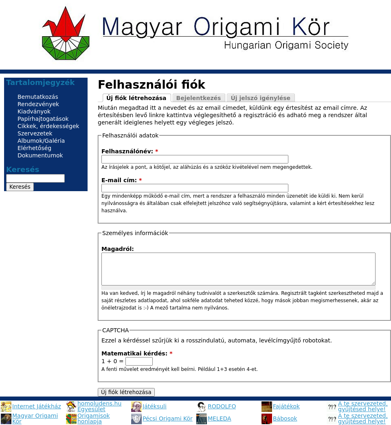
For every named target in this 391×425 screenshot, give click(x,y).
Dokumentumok (40, 155)
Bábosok (285, 418)
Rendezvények (38, 104)
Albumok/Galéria (41, 140)
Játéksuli (155, 406)
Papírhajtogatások (43, 119)
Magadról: (117, 249)
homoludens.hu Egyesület (99, 406)
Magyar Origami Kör (35, 418)
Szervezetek (35, 133)
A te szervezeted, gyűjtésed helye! (363, 406)
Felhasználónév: (129, 151)
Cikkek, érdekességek (48, 126)
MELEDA (219, 418)
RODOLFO (222, 406)
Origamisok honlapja (93, 418)
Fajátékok (286, 406)
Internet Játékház (36, 406)
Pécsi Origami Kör (168, 418)
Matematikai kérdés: (137, 353)
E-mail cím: (121, 180)
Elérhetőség (34, 148)
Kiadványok (34, 111)
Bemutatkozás (38, 97)
